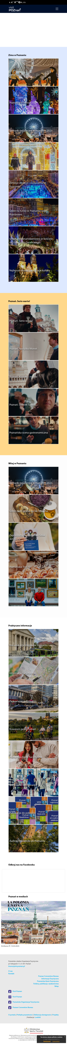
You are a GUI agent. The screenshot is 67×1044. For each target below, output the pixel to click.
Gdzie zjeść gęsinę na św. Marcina (28, 511)
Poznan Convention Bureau (48, 976)
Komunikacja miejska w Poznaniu (28, 645)
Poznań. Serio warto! (21, 321)
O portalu (12, 1015)
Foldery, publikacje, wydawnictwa (46, 984)
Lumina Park (16, 158)
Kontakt (11, 974)
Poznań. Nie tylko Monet (23, 349)
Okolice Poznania (19, 595)
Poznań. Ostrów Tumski (22, 405)
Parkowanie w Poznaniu (23, 701)
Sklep (56, 986)
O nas (10, 971)
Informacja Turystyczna (22, 673)
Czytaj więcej (56, 1041)
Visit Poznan (15, 991)
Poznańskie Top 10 (19, 567)
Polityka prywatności (25, 1015)
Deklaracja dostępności (42, 1015)
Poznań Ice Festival (20, 103)
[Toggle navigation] (56, 9)
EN (24, 2)
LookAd (38, 1017)
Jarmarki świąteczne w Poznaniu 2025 (30, 130)
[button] (6, 880)
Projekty (55, 1015)
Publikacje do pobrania (22, 813)
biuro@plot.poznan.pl (16, 966)
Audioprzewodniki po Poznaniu (27, 841)
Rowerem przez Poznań (22, 729)
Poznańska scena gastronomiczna (28, 432)
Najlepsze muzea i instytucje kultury (29, 270)
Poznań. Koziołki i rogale (23, 377)
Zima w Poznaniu (19, 75)
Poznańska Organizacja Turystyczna (23, 1002)
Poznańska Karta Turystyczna (25, 757)
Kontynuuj (47, 1041)
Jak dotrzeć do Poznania (23, 785)
